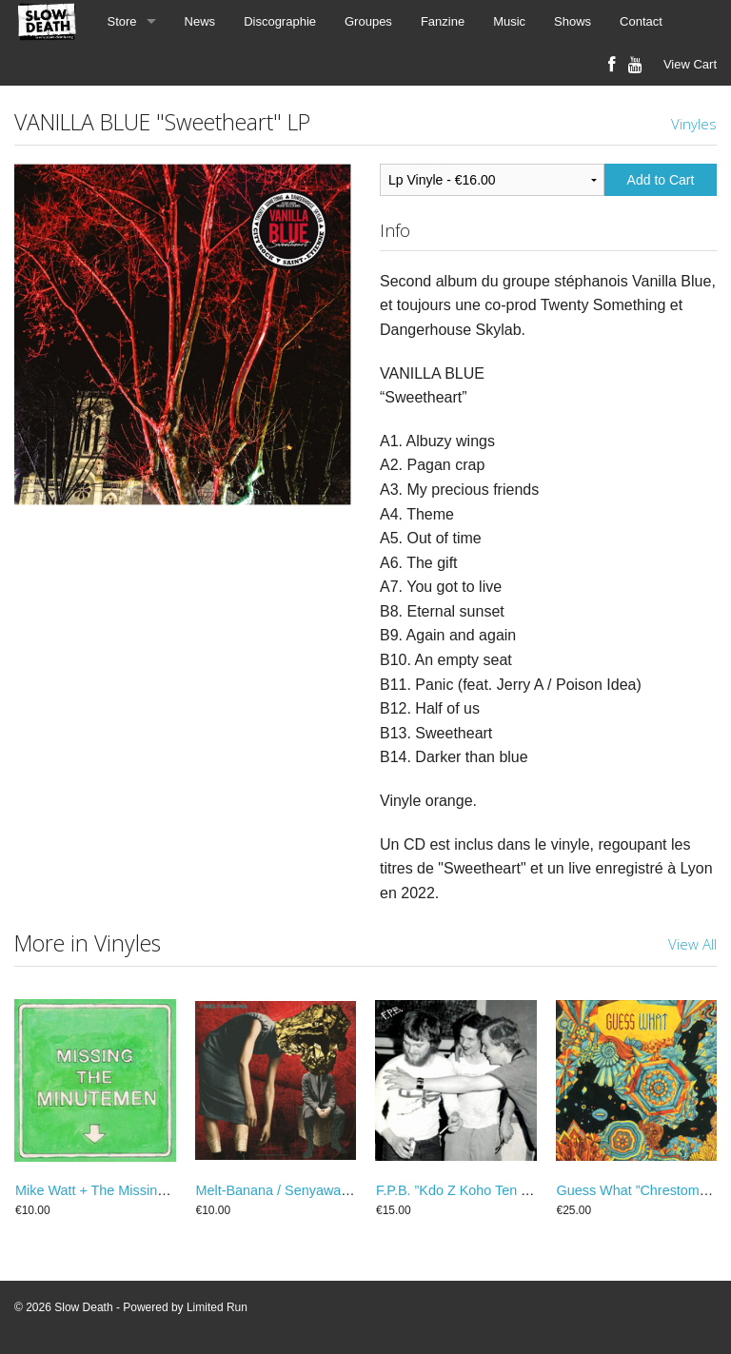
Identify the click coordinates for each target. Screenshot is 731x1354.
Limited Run (217, 1307)
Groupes (368, 21)
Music (509, 21)
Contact (641, 21)
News (200, 21)
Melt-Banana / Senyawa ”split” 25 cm (308, 1190)
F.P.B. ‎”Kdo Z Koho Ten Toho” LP (476, 1190)
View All (692, 943)
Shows (572, 21)
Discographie (280, 21)
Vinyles (694, 123)
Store (122, 21)
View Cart (690, 64)
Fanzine (442, 21)
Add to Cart (661, 179)
